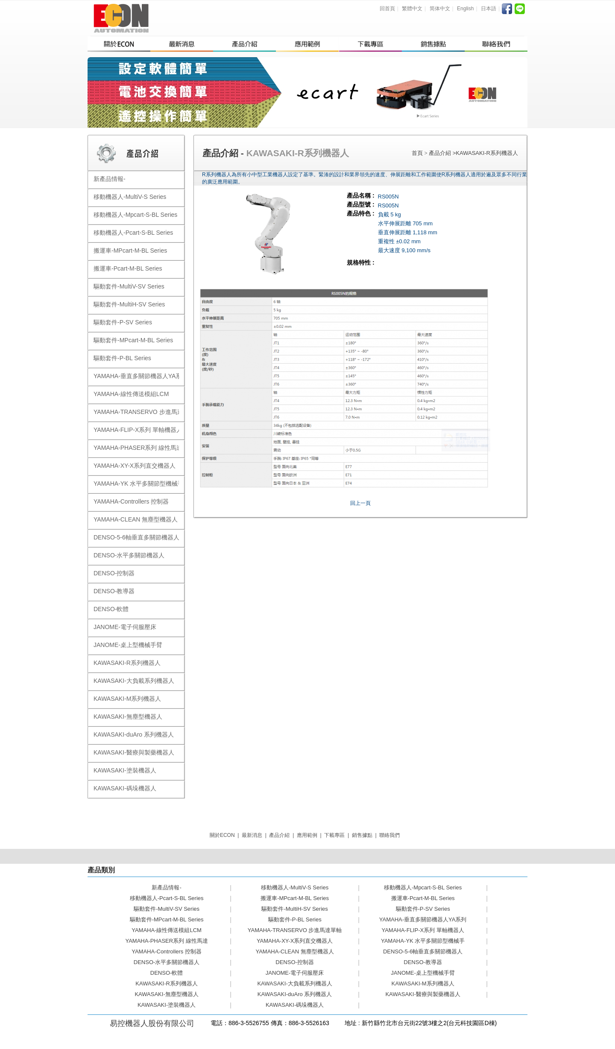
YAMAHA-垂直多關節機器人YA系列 (423, 919)
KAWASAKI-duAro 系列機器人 (295, 994)
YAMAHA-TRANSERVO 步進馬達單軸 (295, 930)
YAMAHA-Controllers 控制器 (167, 951)
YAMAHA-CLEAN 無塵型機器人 (294, 951)
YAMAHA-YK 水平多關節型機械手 (423, 941)
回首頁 (387, 9)
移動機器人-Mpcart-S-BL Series (423, 887)
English (465, 9)
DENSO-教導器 (423, 962)
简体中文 (440, 9)
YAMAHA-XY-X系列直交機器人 (295, 941)
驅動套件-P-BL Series (295, 919)
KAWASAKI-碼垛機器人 (295, 1005)
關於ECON (222, 835)
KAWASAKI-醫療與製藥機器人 (422, 994)
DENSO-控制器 (294, 962)
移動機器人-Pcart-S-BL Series (167, 898)
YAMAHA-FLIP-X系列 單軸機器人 (422, 930)
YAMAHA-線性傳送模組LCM (167, 930)
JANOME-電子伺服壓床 (295, 973)
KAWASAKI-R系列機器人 (487, 153)
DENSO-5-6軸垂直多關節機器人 (423, 951)
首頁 (417, 153)
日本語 (488, 9)
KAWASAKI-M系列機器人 (423, 983)
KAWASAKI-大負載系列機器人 (294, 983)
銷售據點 (362, 835)
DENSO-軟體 (166, 973)
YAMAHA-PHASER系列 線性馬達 (166, 941)
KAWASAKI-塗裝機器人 (167, 1005)
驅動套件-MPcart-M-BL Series (167, 919)
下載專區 (334, 835)
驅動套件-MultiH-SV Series (294, 909)
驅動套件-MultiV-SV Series (166, 909)
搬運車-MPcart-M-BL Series (295, 898)
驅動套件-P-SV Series (423, 909)
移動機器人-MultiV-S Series (294, 887)
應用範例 (307, 835)
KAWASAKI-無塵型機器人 (166, 994)
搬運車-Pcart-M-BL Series (423, 898)
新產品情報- (166, 887)
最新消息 (252, 835)
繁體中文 (412, 9)
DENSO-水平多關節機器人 (167, 962)
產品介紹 (441, 153)
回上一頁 (360, 503)
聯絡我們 (389, 835)
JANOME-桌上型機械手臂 (423, 973)
